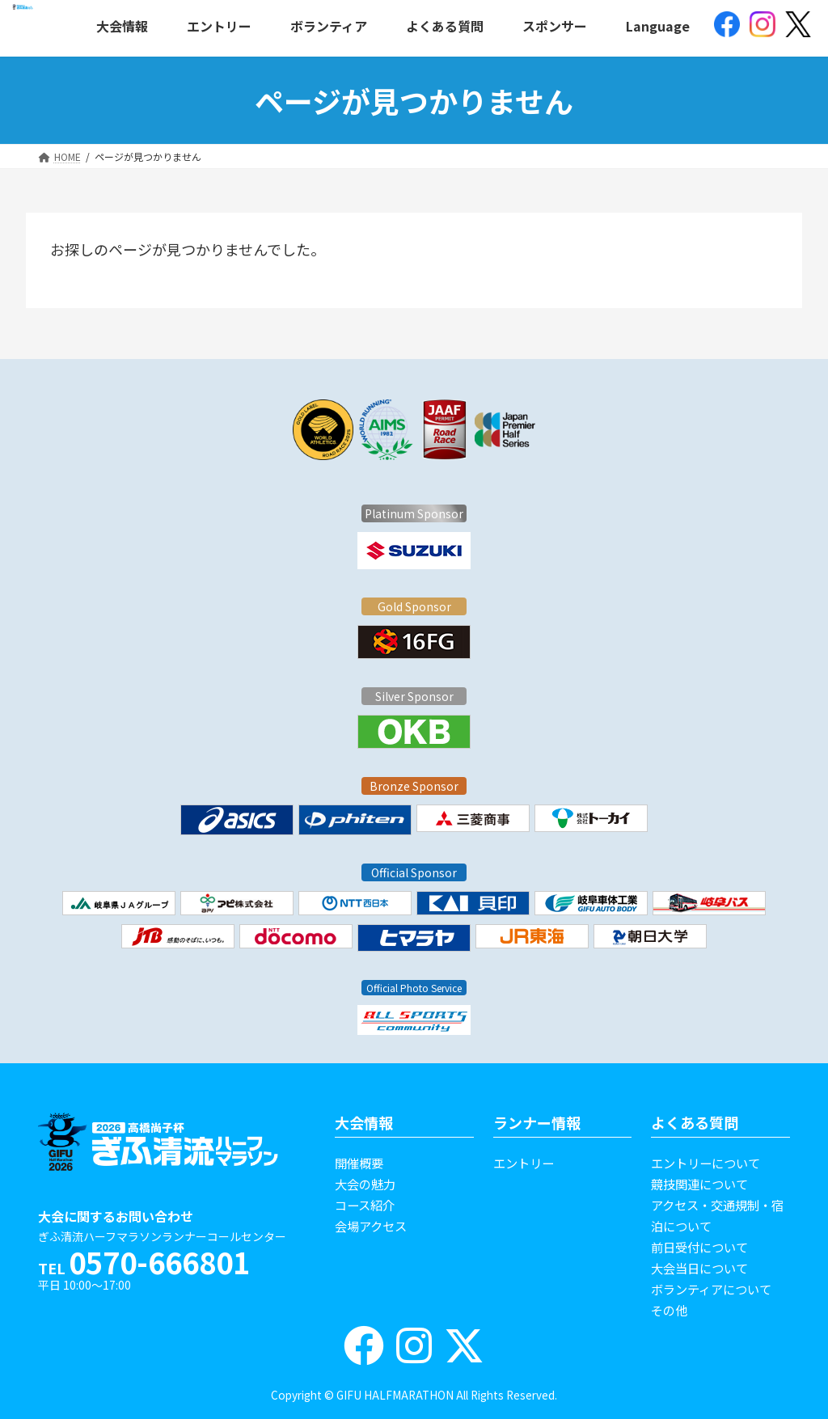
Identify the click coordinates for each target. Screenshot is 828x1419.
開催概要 (359, 1163)
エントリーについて (705, 1163)
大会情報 (364, 1122)
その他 (669, 1310)
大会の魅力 (365, 1184)
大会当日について (699, 1268)
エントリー (523, 1163)
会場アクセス (371, 1226)
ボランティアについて (711, 1289)
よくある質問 (694, 1122)
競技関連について (699, 1184)
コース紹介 (365, 1205)
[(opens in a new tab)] (727, 26)
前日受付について (699, 1247)
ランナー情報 (537, 1122)
